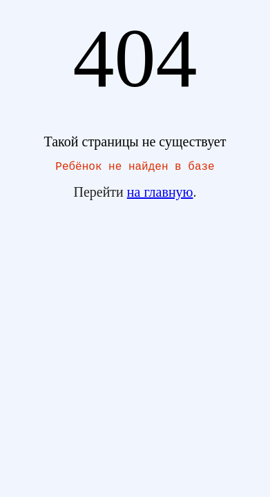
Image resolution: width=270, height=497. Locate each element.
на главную (160, 194)
